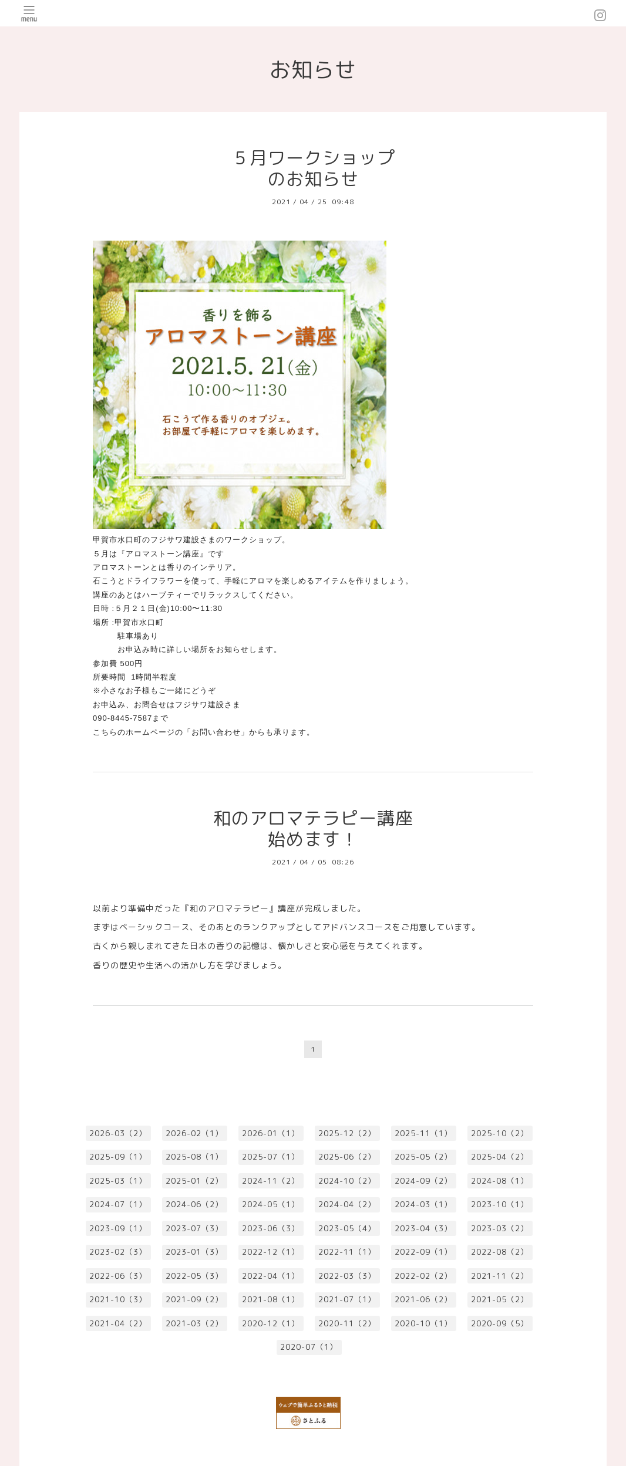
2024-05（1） (270, 1204)
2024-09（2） (423, 1180)
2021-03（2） (194, 1323)
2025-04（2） (500, 1156)
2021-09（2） (194, 1299)
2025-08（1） (194, 1156)
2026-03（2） (118, 1133)
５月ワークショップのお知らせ (313, 168)
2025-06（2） (347, 1156)
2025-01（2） (194, 1180)
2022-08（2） (500, 1252)
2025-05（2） (423, 1156)
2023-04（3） (423, 1228)
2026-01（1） (270, 1133)
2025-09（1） (118, 1156)
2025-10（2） (500, 1133)
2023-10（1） (500, 1204)
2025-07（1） (270, 1156)
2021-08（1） (270, 1299)
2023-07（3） (194, 1228)
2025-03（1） (118, 1180)
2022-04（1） (270, 1276)
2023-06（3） (270, 1228)
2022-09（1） (423, 1252)
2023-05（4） (347, 1228)
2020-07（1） (309, 1347)
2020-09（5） (500, 1323)
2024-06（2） (194, 1204)
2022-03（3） (347, 1276)
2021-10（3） (118, 1299)
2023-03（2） (500, 1228)
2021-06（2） (423, 1299)
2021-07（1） (347, 1299)
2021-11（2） (500, 1276)
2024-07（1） (118, 1204)
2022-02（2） (423, 1276)
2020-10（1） (423, 1323)
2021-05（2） (500, 1299)
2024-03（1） (423, 1204)
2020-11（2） (347, 1323)
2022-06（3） (118, 1276)
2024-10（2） (347, 1180)
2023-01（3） (194, 1252)
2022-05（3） (194, 1276)
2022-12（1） (270, 1252)
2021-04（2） (118, 1323)
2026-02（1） (194, 1133)
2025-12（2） (347, 1133)
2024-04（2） (347, 1204)
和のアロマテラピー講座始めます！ (313, 829)
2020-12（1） (270, 1323)
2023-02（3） (118, 1252)
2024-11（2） (270, 1180)
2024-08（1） (500, 1180)
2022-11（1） (347, 1252)
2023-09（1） (118, 1228)
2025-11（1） (423, 1133)
